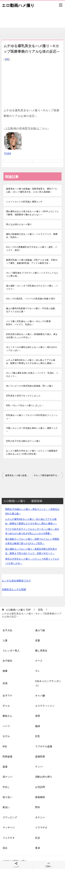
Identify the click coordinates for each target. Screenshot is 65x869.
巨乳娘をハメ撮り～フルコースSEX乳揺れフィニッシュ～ (32, 417)
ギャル (6, 705)
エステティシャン (45, 705)
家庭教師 (40, 797)
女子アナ (7, 695)
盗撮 (5, 766)
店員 (5, 683)
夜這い (6, 807)
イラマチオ (41, 827)
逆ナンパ (7, 776)
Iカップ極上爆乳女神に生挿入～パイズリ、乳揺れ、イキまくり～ (32, 374)
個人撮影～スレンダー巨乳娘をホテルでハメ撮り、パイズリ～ (32, 287)
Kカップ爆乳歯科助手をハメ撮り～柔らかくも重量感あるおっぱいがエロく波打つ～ (48, 475)
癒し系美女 (41, 650)
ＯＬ (37, 670)
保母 (37, 715)
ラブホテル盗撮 (43, 746)
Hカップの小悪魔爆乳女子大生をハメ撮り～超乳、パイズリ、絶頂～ (31, 248)
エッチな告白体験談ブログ (16, 580)
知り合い (7, 797)
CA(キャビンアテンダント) (48, 683)
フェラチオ (9, 837)
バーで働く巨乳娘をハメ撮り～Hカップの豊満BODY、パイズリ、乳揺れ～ (28, 323)
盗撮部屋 (40, 756)
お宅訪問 (40, 787)
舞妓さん (7, 715)
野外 (37, 807)
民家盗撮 (7, 756)
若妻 (37, 640)
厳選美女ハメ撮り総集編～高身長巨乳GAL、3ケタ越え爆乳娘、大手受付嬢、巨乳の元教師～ (19, 475)
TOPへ (48, 865)
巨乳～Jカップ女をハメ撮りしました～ (25, 405)
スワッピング (10, 817)
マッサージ (9, 827)
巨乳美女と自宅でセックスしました (23, 395)
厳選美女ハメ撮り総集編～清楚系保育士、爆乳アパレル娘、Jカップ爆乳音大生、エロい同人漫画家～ (32, 190)
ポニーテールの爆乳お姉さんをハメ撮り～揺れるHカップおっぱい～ (31, 349)
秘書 (5, 670)
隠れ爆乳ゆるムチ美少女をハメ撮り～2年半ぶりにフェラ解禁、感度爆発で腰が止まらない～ (32, 213)
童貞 (37, 847)
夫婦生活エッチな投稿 (14, 589)
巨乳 (7, 59)
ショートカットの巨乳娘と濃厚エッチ (24, 201)
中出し (6, 787)
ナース (38, 660)
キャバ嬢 (40, 695)
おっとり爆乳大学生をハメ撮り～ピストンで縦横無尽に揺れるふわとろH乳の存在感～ (32, 452)
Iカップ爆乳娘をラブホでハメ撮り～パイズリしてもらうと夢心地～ (32, 274)
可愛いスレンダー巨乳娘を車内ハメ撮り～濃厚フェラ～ (32, 429)
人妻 (5, 640)
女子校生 (7, 660)
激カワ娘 (40, 630)
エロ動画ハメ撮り (18, 5)
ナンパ (38, 766)
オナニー (40, 817)
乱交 (37, 837)
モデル (6, 736)
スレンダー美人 (11, 650)
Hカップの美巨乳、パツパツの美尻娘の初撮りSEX (30, 298)
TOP (18, 609)
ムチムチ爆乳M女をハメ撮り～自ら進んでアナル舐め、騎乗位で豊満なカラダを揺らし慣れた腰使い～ (30, 361)
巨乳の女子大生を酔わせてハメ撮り (23, 441)
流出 (5, 847)
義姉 (37, 726)
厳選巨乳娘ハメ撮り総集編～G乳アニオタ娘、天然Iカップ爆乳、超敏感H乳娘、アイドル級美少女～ (32, 261)
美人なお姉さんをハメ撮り (19, 224)
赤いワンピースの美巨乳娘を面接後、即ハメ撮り (29, 386)
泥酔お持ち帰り (43, 776)
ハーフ (6, 726)
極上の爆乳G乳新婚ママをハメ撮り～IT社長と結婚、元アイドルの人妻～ (31, 310)
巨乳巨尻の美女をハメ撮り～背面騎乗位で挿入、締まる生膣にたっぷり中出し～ (32, 336)
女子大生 (7, 630)
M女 (5, 746)
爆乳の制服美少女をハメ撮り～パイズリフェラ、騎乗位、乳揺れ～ (32, 235)
